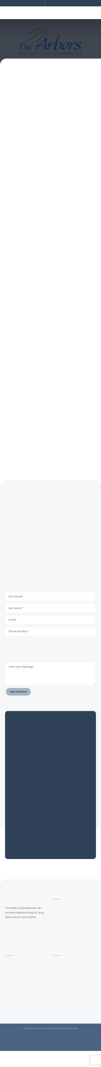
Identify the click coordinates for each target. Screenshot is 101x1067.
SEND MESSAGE (18, 691)
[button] (22, 3)
